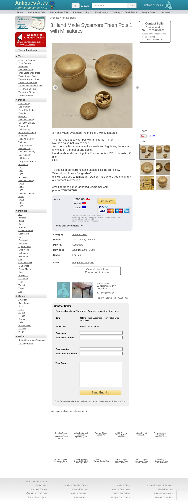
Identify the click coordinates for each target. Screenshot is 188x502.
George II (22, 116)
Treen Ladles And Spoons (30, 85)
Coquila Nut (23, 234)
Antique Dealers (150, 12)
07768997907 (107, 288)
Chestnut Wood (25, 230)
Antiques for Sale (36, 12)
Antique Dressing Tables (76, 485)
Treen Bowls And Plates (29, 79)
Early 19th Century (27, 132)
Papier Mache (24, 269)
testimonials (30, 45)
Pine (20, 272)
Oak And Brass (25, 262)
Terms (30, 497)
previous (55, 82)
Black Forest (24, 303)
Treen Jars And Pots (27, 82)
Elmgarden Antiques (83, 257)
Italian (21, 322)
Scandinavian (24, 325)
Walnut (21, 285)
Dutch (21, 309)
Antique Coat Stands (120, 497)
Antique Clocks (81, 497)
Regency (22, 135)
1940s (21, 187)
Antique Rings (123, 485)
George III (23, 126)
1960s (21, 200)
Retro (21, 196)
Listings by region (153, 5)
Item (58, 313)
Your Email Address (65, 333)
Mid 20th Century (26, 180)
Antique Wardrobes (164, 497)
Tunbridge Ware (25, 343)
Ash (20, 214)
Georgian (22, 113)
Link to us (33, 489)
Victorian (22, 142)
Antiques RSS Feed (38, 493)
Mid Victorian (24, 148)
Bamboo (22, 218)
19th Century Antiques (84, 234)
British (21, 306)
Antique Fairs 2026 (59, 12)
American (22, 300)
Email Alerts (131, 12)
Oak (20, 259)
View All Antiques (27, 50)
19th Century (24, 129)
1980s (21, 206)
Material (22, 210)
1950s (21, 190)
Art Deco (22, 177)
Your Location (62, 344)
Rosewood (23, 275)
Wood (21, 288)
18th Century (24, 107)
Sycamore (77, 239)
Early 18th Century (27, 110)
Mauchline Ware (25, 69)
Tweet (152, 50)
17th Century (24, 103)
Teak (20, 282)
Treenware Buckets (27, 89)
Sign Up (85, 5)
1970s (21, 203)
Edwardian (23, 164)
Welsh (21, 332)
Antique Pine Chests (163, 493)
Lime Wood (23, 250)
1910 (20, 171)
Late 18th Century (26, 123)
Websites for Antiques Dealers (34, 36)
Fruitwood (23, 240)
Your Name (61, 328)
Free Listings (101, 12)
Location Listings (82, 12)
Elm (20, 237)
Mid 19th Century (26, 139)
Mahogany (23, 253)
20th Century (24, 158)
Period (21, 100)
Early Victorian (25, 145)
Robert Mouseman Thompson (32, 340)
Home (20, 12)
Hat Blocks (23, 66)
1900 (20, 168)
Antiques (31, 3)
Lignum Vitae (24, 246)
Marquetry (23, 256)
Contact (166, 12)
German (22, 319)
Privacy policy (118, 401)
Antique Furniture (80, 489)
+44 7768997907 (120, 293)
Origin (21, 296)
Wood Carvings (25, 95)
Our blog (43, 489)
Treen (21, 56)
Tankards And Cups (27, 76)
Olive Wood (23, 266)
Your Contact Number (66, 349)
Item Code (61, 321)
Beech (21, 221)
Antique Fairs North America (159, 485)
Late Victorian (24, 155)
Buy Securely (107, 196)
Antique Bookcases (121, 489)
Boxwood (22, 227)
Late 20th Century (26, 193)
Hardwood (23, 243)
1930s (21, 184)
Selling (116, 12)
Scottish (22, 328)
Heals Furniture (165, 489)
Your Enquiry (62, 358)
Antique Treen (79, 229)
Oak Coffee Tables (121, 493)
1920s (21, 174)
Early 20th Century (27, 161)
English (21, 312)
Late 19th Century (26, 152)
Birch (20, 224)
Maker (21, 336)
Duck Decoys (24, 63)
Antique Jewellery (79, 493)
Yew (20, 291)
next (129, 82)
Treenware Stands (26, 92)
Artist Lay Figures (26, 60)
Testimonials (41, 485)
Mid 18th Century (26, 119)
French (21, 316)
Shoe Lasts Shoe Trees (29, 73)
